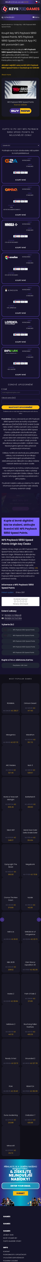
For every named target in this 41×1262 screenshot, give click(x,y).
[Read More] (20, 74)
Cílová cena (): (9, 398)
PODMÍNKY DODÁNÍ (10, 1247)
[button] (2, 905)
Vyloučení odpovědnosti (13, 1243)
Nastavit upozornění (20, 407)
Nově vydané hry (10, 1224)
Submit (20, 1179)
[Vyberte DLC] (20, 145)
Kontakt (6, 1237)
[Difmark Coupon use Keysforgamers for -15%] (20, 495)
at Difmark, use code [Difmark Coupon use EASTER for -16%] (16, 2)
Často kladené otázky (12, 1227)
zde (36, 554)
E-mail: (4, 389)
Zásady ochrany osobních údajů (17, 1250)
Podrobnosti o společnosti (14, 1240)
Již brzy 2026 (8, 1221)
